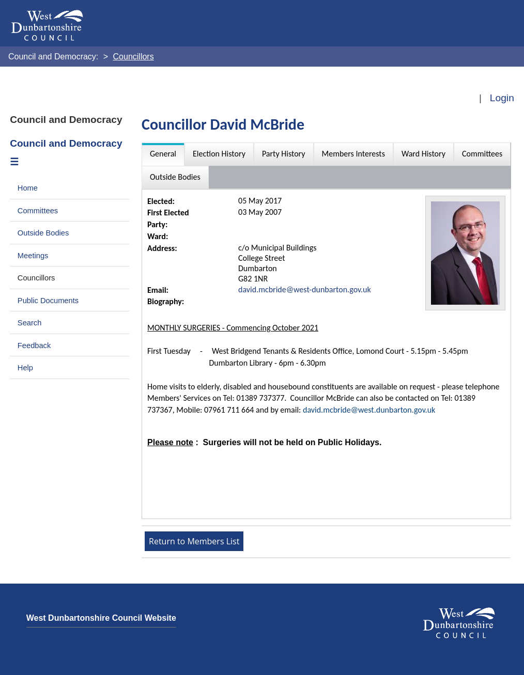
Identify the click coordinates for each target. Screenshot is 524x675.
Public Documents (48, 300)
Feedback (34, 345)
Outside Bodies (43, 233)
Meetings (33, 256)
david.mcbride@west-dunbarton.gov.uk (304, 289)
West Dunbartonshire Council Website (101, 618)
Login (502, 97)
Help (25, 368)
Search (30, 323)
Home (28, 188)
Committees (38, 211)
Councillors (36, 278)
